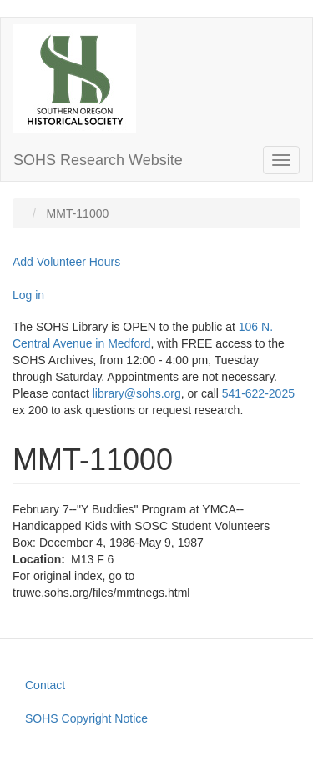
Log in (28, 295)
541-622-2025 (258, 393)
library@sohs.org (137, 393)
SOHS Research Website (98, 160)
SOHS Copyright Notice (86, 718)
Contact (45, 685)
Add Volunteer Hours (66, 261)
